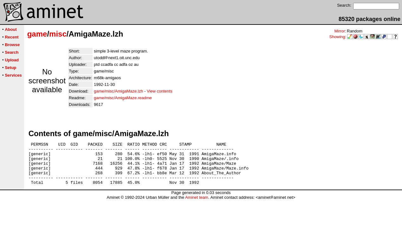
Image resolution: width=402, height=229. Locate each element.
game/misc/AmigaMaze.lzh (118, 91)
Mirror (339, 31)
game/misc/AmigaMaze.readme (123, 97)
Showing (337, 36)
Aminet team (196, 206)
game (37, 34)
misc (58, 34)
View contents (159, 91)
